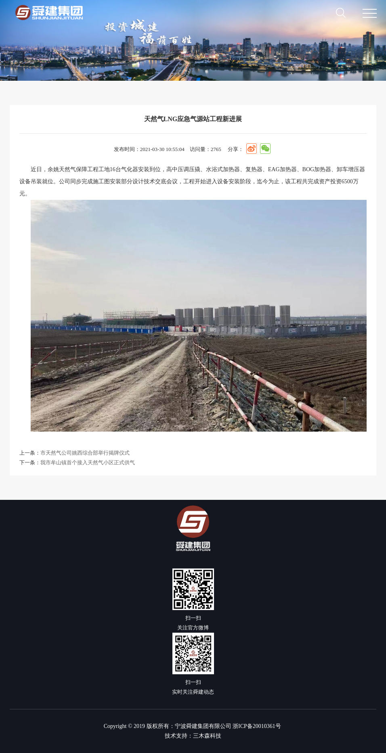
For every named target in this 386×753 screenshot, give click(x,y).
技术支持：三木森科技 (193, 736)
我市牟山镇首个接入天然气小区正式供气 (87, 462)
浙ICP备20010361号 (257, 726)
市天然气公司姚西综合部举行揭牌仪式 (85, 453)
